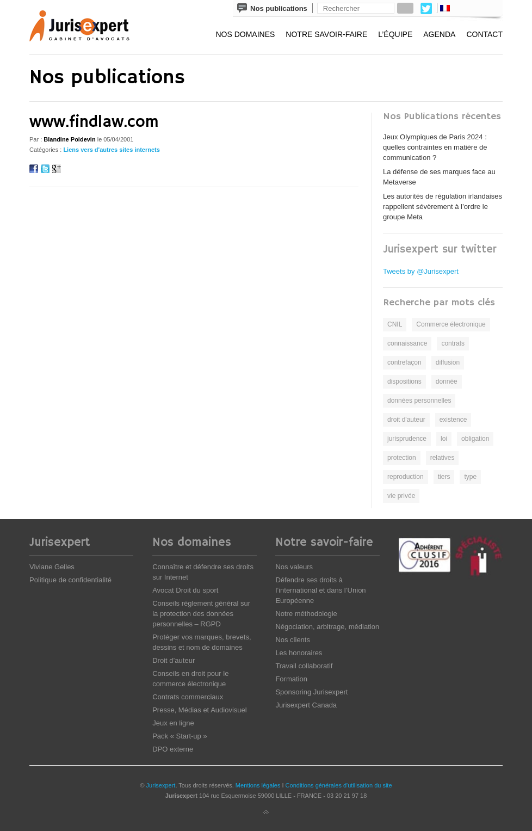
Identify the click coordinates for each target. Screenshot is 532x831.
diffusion (448, 362)
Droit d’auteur (173, 660)
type (470, 477)
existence (453, 419)
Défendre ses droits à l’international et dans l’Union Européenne (320, 590)
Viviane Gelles (52, 567)
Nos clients (292, 640)
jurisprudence (406, 438)
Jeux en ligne (173, 723)
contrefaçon (404, 362)
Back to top (266, 812)
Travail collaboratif (303, 666)
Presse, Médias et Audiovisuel (199, 710)
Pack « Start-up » (179, 736)
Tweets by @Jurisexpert (421, 271)
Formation (291, 679)
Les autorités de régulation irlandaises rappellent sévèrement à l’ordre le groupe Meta (442, 206)
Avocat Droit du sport (185, 590)
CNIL (394, 324)
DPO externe (172, 749)
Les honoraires (298, 653)
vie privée (401, 496)
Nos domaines (245, 34)
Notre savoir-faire (326, 34)
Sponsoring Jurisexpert (311, 692)
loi (444, 438)
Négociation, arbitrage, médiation (327, 627)
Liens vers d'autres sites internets (111, 149)
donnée (446, 381)
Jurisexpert (161, 785)
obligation (475, 438)
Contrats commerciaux (187, 697)
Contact (484, 34)
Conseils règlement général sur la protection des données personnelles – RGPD (201, 613)
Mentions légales (258, 785)
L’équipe (395, 34)
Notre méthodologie (306, 614)
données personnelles (419, 400)
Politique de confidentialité (70, 580)
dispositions (404, 381)
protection (401, 457)
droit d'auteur (406, 419)
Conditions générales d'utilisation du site (339, 785)
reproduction (405, 477)
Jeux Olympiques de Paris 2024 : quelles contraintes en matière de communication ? (435, 147)
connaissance (407, 343)
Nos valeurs (294, 567)
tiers (444, 477)
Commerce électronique (450, 324)
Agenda (439, 34)
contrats (453, 343)
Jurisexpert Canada (306, 705)
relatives (442, 457)
